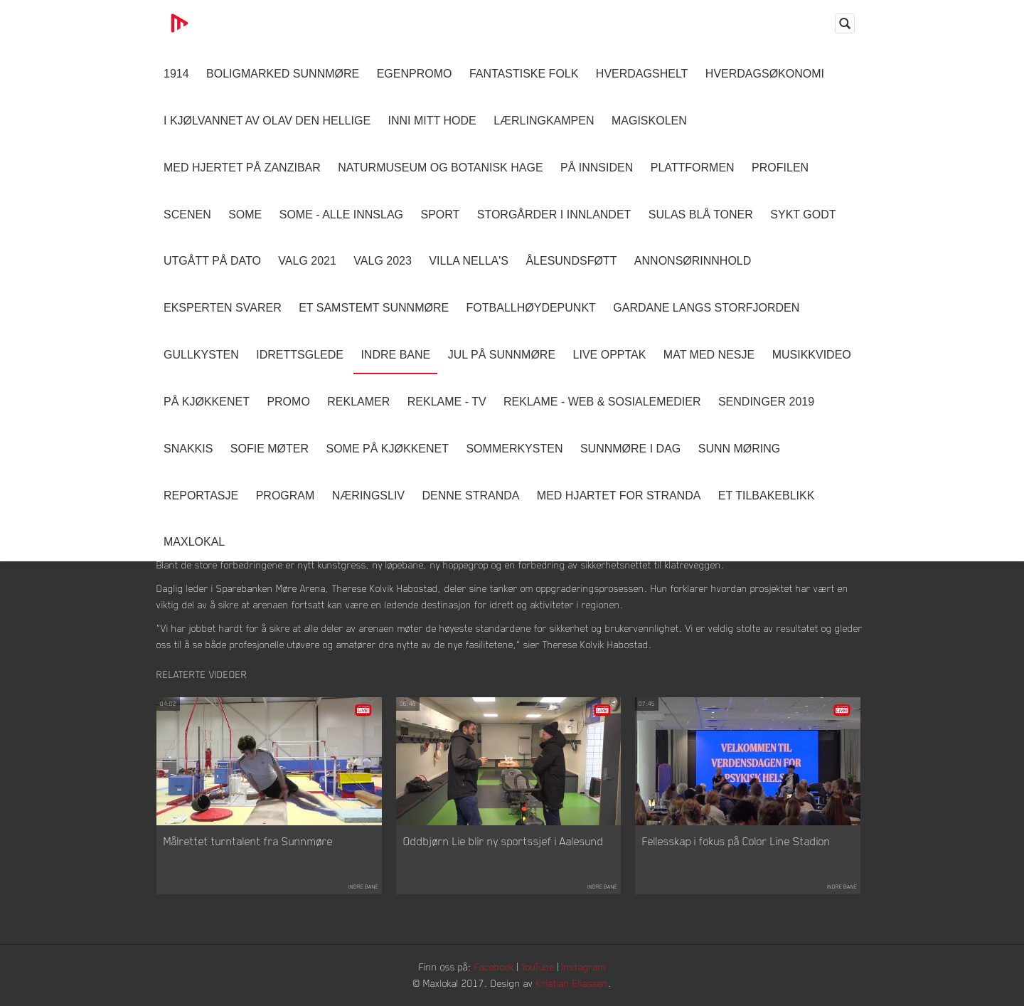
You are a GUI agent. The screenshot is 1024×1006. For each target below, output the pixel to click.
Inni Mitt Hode (432, 121)
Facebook (494, 966)
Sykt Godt (803, 214)
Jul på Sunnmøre (501, 355)
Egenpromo (414, 74)
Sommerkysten (514, 449)
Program (285, 495)
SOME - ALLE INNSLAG (341, 214)
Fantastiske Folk (524, 74)
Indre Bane (395, 355)
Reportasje (201, 495)
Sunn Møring (739, 449)
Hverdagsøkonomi (764, 74)
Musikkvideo (811, 355)
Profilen (780, 168)
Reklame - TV (446, 402)
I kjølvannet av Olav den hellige (267, 121)
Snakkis (188, 449)
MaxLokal (194, 542)
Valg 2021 (307, 261)
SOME (245, 214)
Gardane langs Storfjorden (706, 308)
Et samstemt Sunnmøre (374, 308)
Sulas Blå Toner (701, 214)
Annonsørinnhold (692, 261)
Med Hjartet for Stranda (619, 495)
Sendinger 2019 (766, 402)
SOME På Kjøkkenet (387, 449)
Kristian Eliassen (572, 983)
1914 (176, 74)
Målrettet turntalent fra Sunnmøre (248, 841)
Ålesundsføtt (571, 261)
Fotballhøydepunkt (531, 308)
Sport (439, 214)
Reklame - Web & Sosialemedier (601, 402)
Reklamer (358, 402)
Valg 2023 (382, 261)
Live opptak (609, 355)
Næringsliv (368, 495)
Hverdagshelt (642, 74)
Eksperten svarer (223, 308)
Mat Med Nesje (708, 355)
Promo (288, 402)
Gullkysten (201, 355)
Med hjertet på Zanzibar (242, 168)
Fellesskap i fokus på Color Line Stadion (736, 841)
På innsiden (596, 168)
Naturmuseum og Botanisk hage (440, 168)
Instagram (584, 966)
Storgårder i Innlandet (554, 214)
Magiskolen (649, 121)
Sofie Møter (269, 449)
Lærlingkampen (544, 121)
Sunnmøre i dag (630, 449)
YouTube (538, 966)
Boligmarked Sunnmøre (282, 74)
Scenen (187, 214)
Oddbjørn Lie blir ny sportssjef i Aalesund (503, 841)
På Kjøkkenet (207, 402)
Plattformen (693, 168)
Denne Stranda (471, 495)
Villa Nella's (468, 261)
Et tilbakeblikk (766, 495)
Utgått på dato (212, 261)
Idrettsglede (299, 355)
